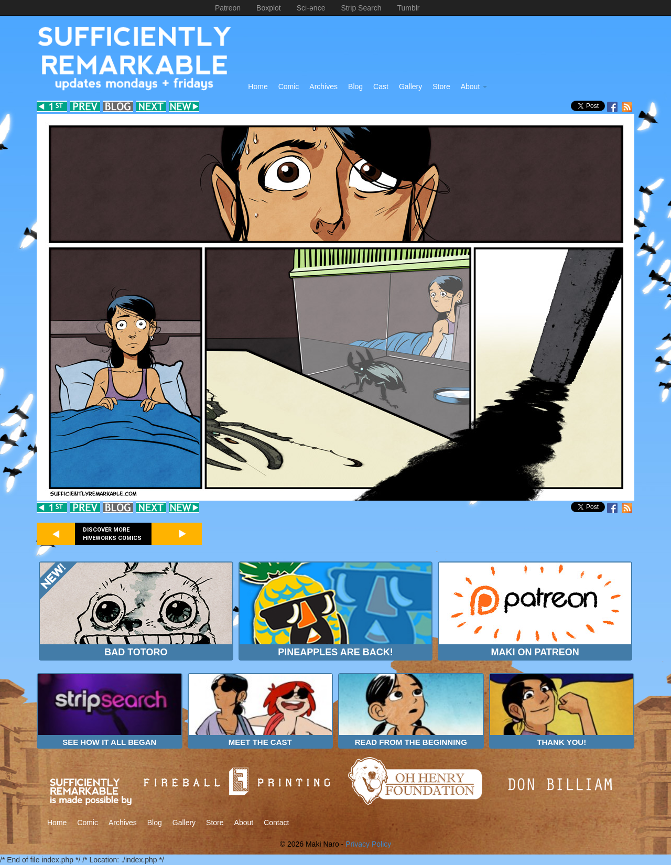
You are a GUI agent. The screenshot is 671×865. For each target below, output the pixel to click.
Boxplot (268, 8)
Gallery (410, 86)
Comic (288, 86)
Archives (323, 86)
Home (257, 86)
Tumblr (408, 8)
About (474, 86)
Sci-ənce (311, 8)
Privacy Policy (368, 844)
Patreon (228, 8)
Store (441, 86)
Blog (355, 86)
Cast (380, 86)
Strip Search (361, 8)
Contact (276, 822)
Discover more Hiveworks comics (112, 534)
